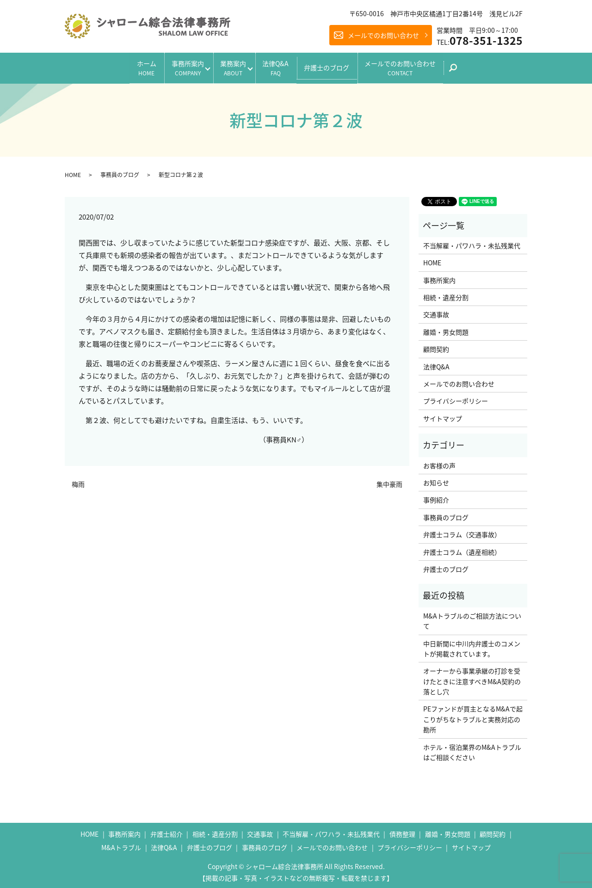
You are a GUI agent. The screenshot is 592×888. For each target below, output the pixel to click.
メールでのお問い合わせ (383, 35)
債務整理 (402, 831)
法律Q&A (280, 66)
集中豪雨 (389, 481)
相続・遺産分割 (446, 294)
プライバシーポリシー (455, 398)
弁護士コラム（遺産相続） (462, 549)
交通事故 (436, 312)
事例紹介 (436, 497)
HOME (73, 172)
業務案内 (231, 66)
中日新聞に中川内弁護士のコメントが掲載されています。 (471, 645)
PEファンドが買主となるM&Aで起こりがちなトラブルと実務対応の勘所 (473, 717)
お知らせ (436, 479)
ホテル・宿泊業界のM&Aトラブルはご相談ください (472, 749)
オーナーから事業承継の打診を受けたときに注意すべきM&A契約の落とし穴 (472, 678)
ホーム (134, 66)
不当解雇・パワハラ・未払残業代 (471, 242)
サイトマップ (442, 415)
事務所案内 (179, 66)
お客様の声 (439, 462)
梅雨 (78, 481)
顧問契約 (436, 346)
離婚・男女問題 (446, 329)
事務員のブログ (119, 172)
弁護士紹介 (166, 831)
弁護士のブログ (335, 66)
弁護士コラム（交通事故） (462, 531)
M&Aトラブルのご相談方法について (472, 618)
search (473, 69)
